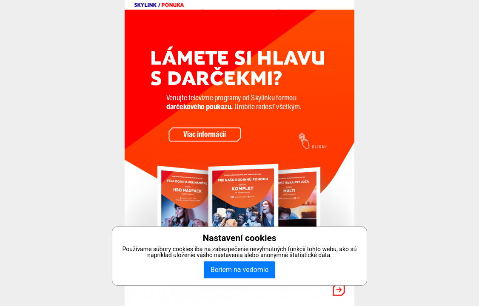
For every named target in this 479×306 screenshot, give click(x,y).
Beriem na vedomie (239, 270)
